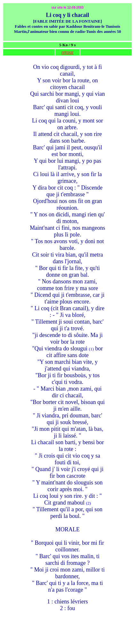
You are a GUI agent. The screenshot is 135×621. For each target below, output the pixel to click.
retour (67, 52)
